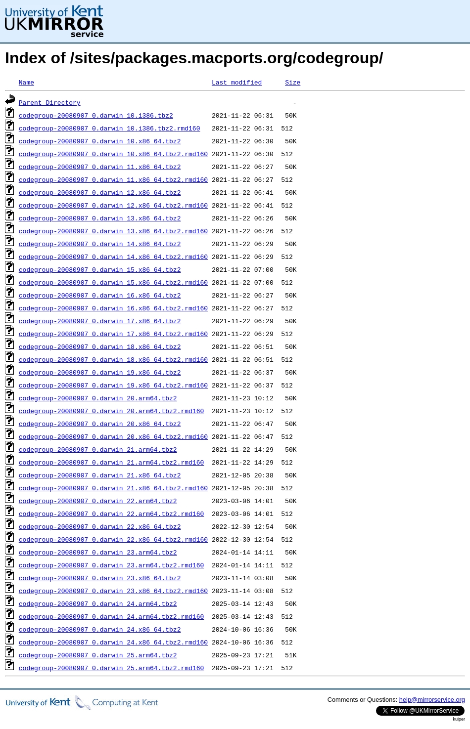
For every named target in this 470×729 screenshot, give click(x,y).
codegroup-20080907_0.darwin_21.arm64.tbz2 (98, 449)
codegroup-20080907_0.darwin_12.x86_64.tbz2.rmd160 (113, 205)
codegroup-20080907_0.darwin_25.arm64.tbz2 (98, 654)
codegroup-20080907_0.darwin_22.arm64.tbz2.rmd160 (111, 513)
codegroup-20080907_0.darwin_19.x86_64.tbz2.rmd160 (113, 385)
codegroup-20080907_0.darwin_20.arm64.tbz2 (98, 397)
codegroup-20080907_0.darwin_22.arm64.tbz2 (98, 500)
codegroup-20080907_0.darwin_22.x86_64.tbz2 (100, 526)
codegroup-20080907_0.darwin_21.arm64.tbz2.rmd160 (111, 462)
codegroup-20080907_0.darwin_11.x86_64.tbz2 (100, 166)
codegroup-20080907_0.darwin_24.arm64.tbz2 (98, 603)
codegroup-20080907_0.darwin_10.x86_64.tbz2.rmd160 (113, 153)
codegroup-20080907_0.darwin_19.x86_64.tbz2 (100, 372)
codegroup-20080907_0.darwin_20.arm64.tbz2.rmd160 (111, 410)
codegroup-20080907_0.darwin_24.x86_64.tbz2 (100, 629)
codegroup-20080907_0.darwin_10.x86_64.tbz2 (100, 140)
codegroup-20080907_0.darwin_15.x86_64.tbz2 (100, 269)
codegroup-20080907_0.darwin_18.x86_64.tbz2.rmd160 (113, 359)
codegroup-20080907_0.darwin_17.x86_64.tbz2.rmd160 (113, 333)
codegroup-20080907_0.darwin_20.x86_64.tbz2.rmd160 (113, 436)
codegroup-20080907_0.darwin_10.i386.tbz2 (96, 115)
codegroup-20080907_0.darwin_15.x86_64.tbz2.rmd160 (113, 282)
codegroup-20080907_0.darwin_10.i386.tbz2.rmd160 (109, 128)
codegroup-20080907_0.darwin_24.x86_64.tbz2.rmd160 (113, 642)
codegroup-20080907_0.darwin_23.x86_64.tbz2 (100, 577)
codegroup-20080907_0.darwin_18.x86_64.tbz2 (100, 346)
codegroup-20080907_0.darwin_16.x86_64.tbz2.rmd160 (113, 307)
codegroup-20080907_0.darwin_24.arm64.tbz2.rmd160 (111, 616)
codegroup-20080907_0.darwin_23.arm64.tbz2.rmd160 (111, 564)
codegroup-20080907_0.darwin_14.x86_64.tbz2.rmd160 (113, 256)
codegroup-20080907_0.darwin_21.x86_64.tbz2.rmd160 (113, 487)
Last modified (237, 82)
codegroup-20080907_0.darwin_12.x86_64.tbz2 (100, 192)
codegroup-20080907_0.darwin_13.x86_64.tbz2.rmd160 (113, 230)
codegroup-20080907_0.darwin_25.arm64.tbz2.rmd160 (111, 667)
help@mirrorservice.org (432, 699)
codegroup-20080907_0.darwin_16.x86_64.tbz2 (100, 295)
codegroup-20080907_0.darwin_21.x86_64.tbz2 (100, 475)
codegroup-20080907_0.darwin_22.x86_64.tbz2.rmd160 (113, 539)
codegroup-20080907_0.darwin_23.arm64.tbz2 (98, 552)
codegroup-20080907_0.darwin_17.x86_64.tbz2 (100, 320)
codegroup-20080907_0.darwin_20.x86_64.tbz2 (100, 423)
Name (26, 82)
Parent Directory (50, 102)
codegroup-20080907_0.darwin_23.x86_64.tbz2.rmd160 (113, 590)
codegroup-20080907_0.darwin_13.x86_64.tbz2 (100, 218)
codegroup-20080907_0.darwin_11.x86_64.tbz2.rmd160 (113, 179)
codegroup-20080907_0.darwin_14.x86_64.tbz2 (100, 243)
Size (292, 82)
